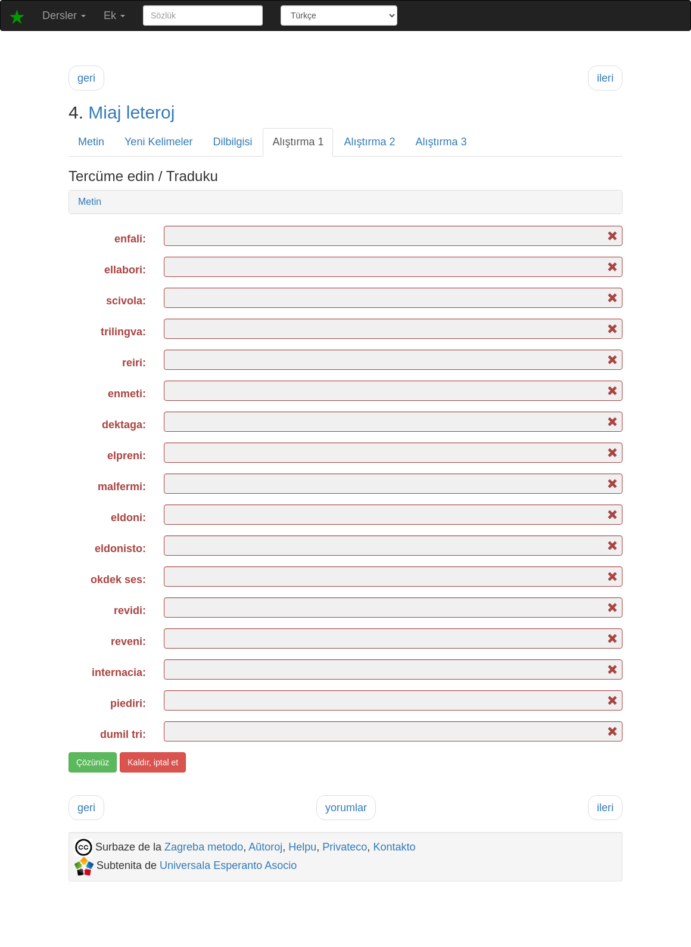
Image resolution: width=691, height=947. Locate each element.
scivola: (126, 301)
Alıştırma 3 (441, 142)
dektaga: (124, 425)
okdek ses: (118, 579)
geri (86, 78)
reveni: (128, 641)
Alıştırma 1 (297, 142)
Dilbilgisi (232, 142)
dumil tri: (123, 734)
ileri (605, 78)
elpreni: (126, 456)
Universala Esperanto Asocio (228, 865)
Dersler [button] (64, 15)
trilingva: (123, 332)
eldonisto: (120, 549)
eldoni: (128, 518)
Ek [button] (114, 15)
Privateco (344, 847)
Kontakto (394, 847)
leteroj (150, 112)
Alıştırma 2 (369, 142)
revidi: (130, 610)
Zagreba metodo (203, 847)
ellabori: (125, 270)
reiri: (134, 363)
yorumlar (346, 808)
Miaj (104, 112)
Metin (91, 142)
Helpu (302, 847)
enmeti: (127, 394)
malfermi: (122, 487)
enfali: (130, 239)
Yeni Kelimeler (158, 142)
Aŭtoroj (265, 847)
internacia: (119, 672)
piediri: (128, 703)
